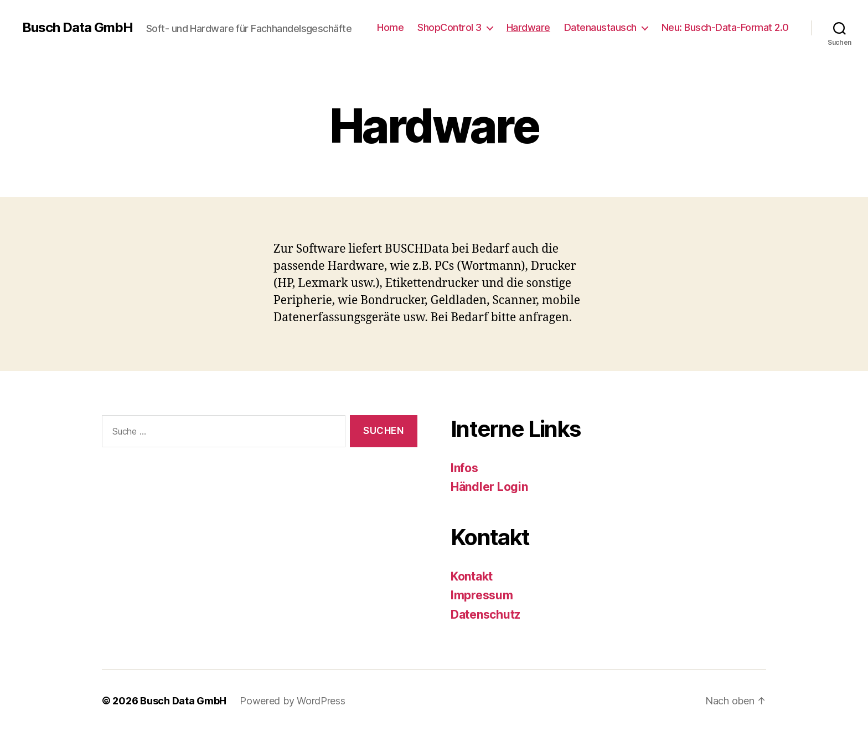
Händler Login (489, 487)
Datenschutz (485, 614)
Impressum (482, 595)
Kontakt (472, 576)
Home (390, 27)
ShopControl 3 (449, 27)
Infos (464, 468)
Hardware (528, 27)
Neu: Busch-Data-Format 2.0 (725, 27)
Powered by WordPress (292, 701)
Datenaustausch (600, 27)
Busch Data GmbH (77, 27)
